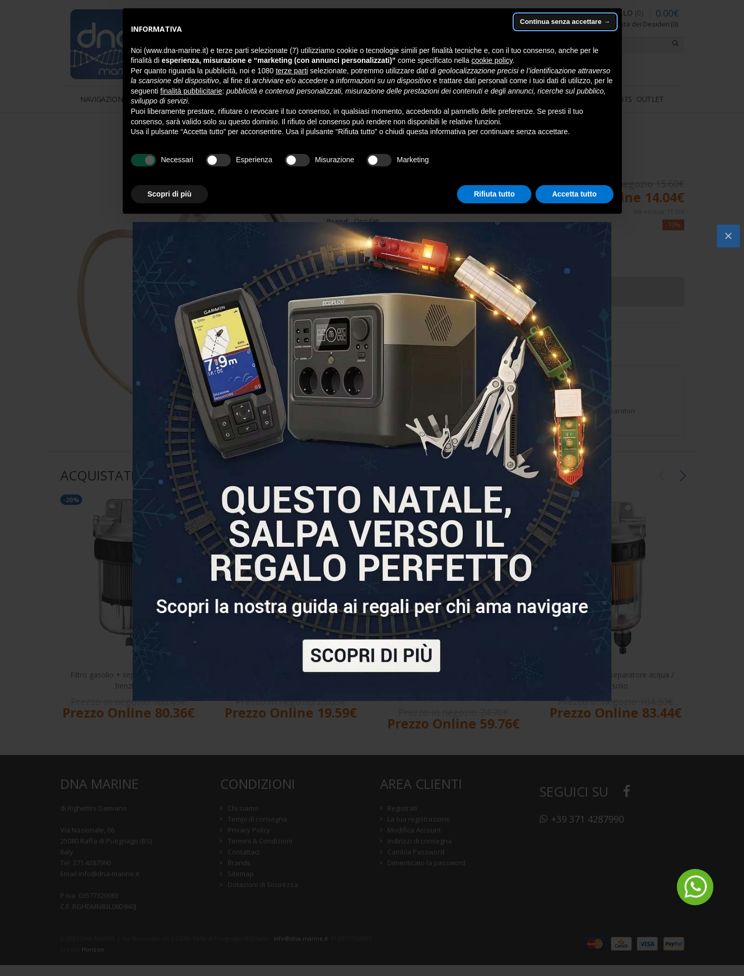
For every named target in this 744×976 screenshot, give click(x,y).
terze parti (292, 71)
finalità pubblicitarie (191, 91)
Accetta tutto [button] (574, 194)
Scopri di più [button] (170, 194)
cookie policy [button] (492, 60)
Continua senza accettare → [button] (565, 21)
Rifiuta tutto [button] (494, 194)
